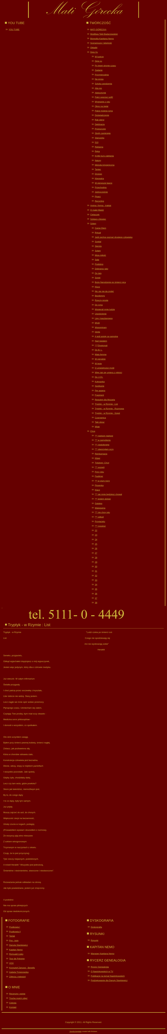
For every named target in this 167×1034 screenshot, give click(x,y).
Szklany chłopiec (98, 219)
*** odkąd (99, 517)
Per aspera (100, 390)
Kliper (97, 458)
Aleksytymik (100, 93)
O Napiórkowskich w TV (102, 971)
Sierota (98, 246)
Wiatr (97, 426)
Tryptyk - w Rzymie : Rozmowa (109, 408)
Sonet (97, 277)
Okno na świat (101, 106)
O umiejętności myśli (104, 368)
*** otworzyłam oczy (104, 449)
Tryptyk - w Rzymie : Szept (107, 413)
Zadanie (98, 70)
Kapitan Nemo (16, 949)
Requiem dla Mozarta (105, 399)
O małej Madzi (97, 210)
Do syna (99, 305)
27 (96, 553)
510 (96, 142)
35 (96, 589)
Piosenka (99, 485)
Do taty (98, 273)
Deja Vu (94, 52)
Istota (97, 332)
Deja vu (98, 61)
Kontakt (12, 1007)
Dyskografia (96, 927)
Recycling (99, 201)
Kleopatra (99, 178)
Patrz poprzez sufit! (104, 97)
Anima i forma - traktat (100, 205)
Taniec (98, 169)
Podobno (99, 264)
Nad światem (101, 341)
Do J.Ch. (99, 377)
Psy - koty (13, 940)
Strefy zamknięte (103, 133)
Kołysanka (100, 381)
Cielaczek (94, 214)
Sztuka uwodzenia (103, 83)
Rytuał (98, 232)
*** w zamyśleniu (103, 440)
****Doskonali (101, 345)
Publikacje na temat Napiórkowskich (108, 976)
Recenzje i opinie (17, 994)
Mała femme (100, 354)
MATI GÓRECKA (98, 29)
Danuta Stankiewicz (18, 945)
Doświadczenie (102, 115)
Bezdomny (100, 296)
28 (96, 557)
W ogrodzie (100, 359)
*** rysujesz (100, 526)
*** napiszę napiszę (104, 436)
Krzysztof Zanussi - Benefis (22, 968)
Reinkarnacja (101, 454)
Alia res (98, 88)
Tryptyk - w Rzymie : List (106, 404)
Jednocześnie (101, 192)
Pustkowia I (14, 927)
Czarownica (100, 417)
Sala (97, 259)
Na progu (99, 79)
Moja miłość (100, 255)
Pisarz (98, 196)
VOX (11, 963)
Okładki (93, 47)
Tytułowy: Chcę (102, 463)
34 (96, 584)
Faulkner (99, 476)
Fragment (99, 395)
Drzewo (98, 174)
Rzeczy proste (101, 300)
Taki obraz (99, 422)
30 (96, 566)
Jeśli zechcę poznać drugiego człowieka (113, 237)
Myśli (97, 323)
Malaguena (100, 508)
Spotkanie (99, 386)
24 (96, 539)
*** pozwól (99, 467)
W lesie (98, 363)
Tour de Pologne (17, 958)
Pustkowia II (15, 931)
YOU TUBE (14, 29)
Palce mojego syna (104, 111)
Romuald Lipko (16, 954)
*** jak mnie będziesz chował (108, 494)
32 (96, 575)
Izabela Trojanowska (19, 972)
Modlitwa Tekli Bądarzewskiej (104, 34)
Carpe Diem (100, 228)
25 (96, 544)
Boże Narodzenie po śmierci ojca (110, 282)
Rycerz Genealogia (100, 967)
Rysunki (94, 940)
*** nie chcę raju (102, 512)
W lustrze (99, 56)
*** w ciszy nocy (102, 481)
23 (96, 535)
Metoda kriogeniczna (104, 165)
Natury (98, 160)
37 (96, 598)
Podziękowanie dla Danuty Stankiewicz (109, 980)
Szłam (93, 223)
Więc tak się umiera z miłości (108, 372)
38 (96, 602)
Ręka (97, 151)
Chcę (92, 431)
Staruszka (99, 138)
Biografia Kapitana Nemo (102, 38)
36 (96, 593)
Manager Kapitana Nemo (102, 953)
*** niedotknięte (102, 444)
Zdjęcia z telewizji (17, 976)
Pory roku (99, 472)
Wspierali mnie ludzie (105, 309)
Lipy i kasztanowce (104, 318)
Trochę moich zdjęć (18, 998)
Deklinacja (100, 124)
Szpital (98, 241)
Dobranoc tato (101, 269)
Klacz (97, 490)
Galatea (98, 503)
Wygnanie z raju (102, 102)
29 (96, 562)
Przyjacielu (100, 521)
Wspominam (100, 327)
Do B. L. (98, 350)
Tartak (12, 936)
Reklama (99, 147)
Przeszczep (100, 129)
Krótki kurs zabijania (104, 156)
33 (96, 580)
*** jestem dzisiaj (103, 499)
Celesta (12, 1003)
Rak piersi (99, 120)
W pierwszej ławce (103, 183)
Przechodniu (100, 187)
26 (96, 548)
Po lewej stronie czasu (105, 65)
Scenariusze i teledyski (101, 43)
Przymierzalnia (102, 75)
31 (96, 571)
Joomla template (75, 1031)
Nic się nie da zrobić (104, 291)
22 (96, 530)
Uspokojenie (100, 314)
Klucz (97, 287)
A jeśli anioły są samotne (106, 336)
